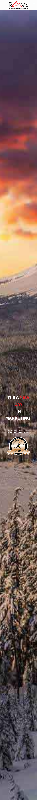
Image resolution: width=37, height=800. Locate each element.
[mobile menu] (34, 4)
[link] (18, 446)
